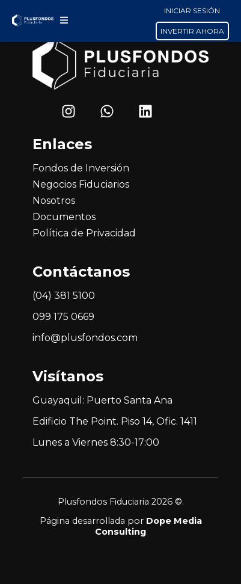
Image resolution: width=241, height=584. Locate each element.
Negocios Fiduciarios (80, 184)
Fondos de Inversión (80, 168)
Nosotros (53, 200)
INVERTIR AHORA (192, 30)
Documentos (64, 217)
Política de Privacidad (84, 233)
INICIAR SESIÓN (192, 10)
